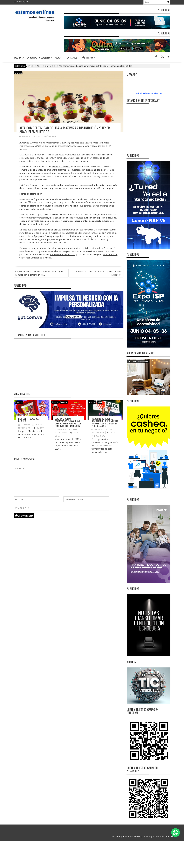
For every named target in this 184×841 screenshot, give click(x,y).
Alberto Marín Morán (45, 136)
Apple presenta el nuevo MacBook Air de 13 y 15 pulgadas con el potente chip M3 (39, 273)
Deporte (55, 402)
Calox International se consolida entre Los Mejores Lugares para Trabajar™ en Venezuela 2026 (104, 422)
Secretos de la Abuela (41, 257)
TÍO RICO (40, 428)
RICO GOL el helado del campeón (28, 420)
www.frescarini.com (28, 251)
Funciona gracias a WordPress (125, 836)
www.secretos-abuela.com (62, 254)
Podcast (59, 57)
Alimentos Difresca (60, 166)
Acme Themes (170, 836)
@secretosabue (110, 254)
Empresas (18, 73)
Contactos (72, 57)
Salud (99, 402)
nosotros (18, 57)
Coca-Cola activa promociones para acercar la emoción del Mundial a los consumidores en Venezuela (68, 422)
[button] (175, 832)
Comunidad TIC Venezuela (38, 57)
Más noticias (87, 57)
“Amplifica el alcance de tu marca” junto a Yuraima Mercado (98, 273)
